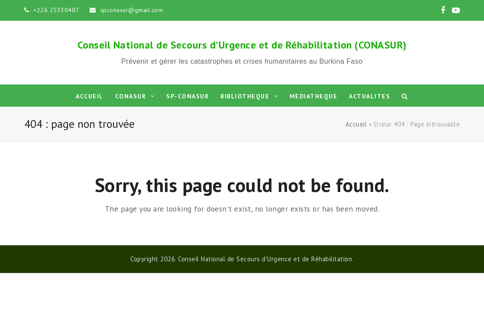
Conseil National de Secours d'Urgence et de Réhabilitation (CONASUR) (242, 45)
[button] (405, 96)
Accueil (356, 124)
